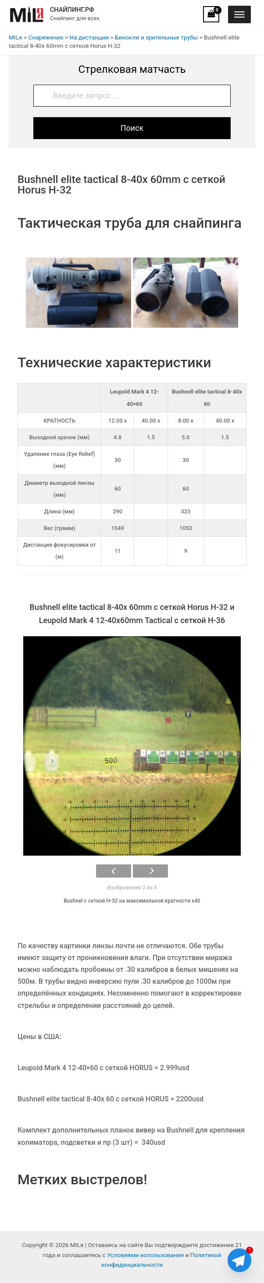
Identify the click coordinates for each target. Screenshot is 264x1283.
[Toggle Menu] (239, 14)
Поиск (132, 128)
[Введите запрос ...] (132, 96)
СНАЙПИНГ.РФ (72, 10)
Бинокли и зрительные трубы (156, 37)
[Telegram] (239, 1260)
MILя (15, 37)
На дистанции (89, 37)
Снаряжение (45, 37)
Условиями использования (145, 1254)
